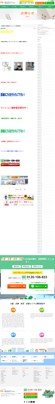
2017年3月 (39, 216)
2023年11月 (39, 91)
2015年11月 (39, 241)
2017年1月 (39, 219)
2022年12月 (39, 108)
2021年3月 (39, 141)
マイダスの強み (14, 6)
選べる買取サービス (5, 6)
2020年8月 (39, 152)
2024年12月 (39, 71)
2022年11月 (39, 110)
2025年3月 (39, 66)
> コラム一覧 (35, 370)
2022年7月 (39, 116)
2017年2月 (39, 218)
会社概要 (49, 6)
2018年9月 (39, 188)
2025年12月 (39, 52)
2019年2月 (39, 180)
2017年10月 (39, 205)
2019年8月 (39, 171)
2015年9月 (39, 244)
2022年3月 (39, 122)
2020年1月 (39, 163)
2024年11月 (39, 72)
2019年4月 (39, 177)
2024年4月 (39, 83)
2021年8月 (39, 133)
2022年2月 (39, 124)
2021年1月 (39, 144)
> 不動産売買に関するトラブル (37, 375)
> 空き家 (23, 370)
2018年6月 (39, 193)
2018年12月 (39, 183)
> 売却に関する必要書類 (36, 374)
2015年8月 (39, 246)
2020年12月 (39, 146)
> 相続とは (34, 376)
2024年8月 (39, 77)
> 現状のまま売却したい (15, 374)
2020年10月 (39, 149)
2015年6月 (39, 249)
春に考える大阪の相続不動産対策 (41, 32)
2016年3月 (39, 235)
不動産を (22, 7)
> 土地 (23, 376)
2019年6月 (39, 174)
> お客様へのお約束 (3, 375)
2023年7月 (39, 97)
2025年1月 (39, 69)
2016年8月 (39, 227)
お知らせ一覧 (18, 189)
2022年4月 (39, 121)
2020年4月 (39, 158)
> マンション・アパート (25, 374)
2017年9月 (39, 207)
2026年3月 (39, 47)
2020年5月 (39, 157)
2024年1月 (39, 88)
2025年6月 (39, 61)
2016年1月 (39, 238)
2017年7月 (39, 210)
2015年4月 (39, 252)
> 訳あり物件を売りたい (15, 370)
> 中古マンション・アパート (49, 375)
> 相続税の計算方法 (36, 380)
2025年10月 (39, 55)
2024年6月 (39, 80)
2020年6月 (39, 155)
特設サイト (40, 6)
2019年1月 (39, 182)
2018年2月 (39, 199)
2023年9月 (39, 94)
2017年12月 (39, 202)
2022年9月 (39, 113)
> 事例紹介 (2, 376)
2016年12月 (39, 221)
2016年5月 (39, 232)
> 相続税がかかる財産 (36, 379)
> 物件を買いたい (47, 370)
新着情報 (3, 28)
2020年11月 (39, 147)
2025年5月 (39, 63)
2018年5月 (39, 194)
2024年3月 (39, 85)
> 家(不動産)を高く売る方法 (37, 371)
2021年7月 (39, 135)
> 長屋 (23, 371)
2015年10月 (39, 243)
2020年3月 (39, 160)
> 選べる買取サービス (4, 371)
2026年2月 (39, 49)
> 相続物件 (2, 374)
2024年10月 (39, 74)
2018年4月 (39, 196)
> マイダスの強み (3, 370)
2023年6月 (39, 99)
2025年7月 (39, 60)
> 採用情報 (2, 380)
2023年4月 (39, 102)
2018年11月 (39, 185)
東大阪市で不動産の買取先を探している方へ (43, 34)
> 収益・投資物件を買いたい (49, 371)
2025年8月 (39, 58)
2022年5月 (39, 119)
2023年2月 (39, 105)
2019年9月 (39, 169)
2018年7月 (39, 191)
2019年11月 (39, 166)
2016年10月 (39, 224)
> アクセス (2, 383)
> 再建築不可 (24, 375)
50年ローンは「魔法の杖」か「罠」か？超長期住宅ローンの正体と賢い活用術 (45, 29)
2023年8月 (39, 96)
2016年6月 (39, 230)
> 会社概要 (2, 379)
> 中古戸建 (46, 374)
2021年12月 (39, 127)
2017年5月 (39, 213)
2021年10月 (39, 130)
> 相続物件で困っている (15, 371)
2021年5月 (39, 138)
